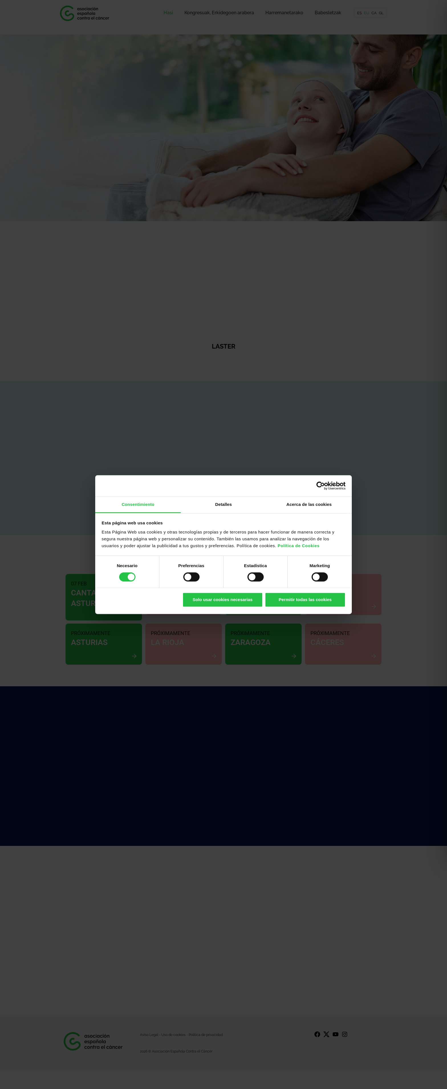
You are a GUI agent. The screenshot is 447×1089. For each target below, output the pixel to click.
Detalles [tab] (223, 504)
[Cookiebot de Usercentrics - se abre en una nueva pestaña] (321, 485)
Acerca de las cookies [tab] (309, 504)
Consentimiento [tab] (138, 504)
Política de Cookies (299, 545)
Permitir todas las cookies (305, 599)
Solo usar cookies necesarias (223, 599)
